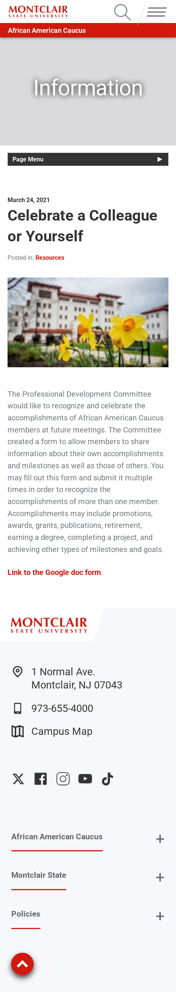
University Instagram (63, 779)
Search (122, 4)
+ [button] (160, 839)
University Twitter (18, 779)
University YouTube (85, 779)
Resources (50, 257)
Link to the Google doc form (54, 572)
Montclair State (38, 875)
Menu (154, 4)
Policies (25, 913)
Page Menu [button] (27, 159)
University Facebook (41, 779)
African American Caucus (47, 30)
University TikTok (107, 779)
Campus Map (52, 731)
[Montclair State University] (38, 12)
